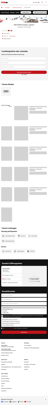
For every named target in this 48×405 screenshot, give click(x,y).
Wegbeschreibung (6, 38)
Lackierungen (24, 312)
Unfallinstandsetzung (24, 314)
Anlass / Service (24, 308)
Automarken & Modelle (6, 362)
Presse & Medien (5, 378)
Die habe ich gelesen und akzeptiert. (15, 328)
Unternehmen (4, 376)
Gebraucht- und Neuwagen (12, 346)
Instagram (14, 401)
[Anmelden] (36, 2)
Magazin (3, 364)
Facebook (6, 401)
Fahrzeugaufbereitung (24, 309)
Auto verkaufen (27, 345)
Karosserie (24, 311)
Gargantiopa (35, 21)
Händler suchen (5, 355)
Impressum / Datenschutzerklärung (10, 282)
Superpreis (3, 369)
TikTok (21, 401)
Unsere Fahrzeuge (5, 12)
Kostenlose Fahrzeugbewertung (31, 347)
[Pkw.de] (1, 7)
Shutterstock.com (42, 21)
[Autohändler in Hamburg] (17, 7)
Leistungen (12, 12)
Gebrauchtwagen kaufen (7, 352)
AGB (2, 386)
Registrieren (27, 367)
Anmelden (26, 362)
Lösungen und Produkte (29, 364)
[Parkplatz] (42, 2)
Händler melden (6, 278)
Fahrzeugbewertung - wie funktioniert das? (11, 367)
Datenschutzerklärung (9, 328)
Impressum (3, 390)
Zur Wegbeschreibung (7, 275)
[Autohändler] (7, 7)
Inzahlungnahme (26, 12)
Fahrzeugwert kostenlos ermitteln (24, 72)
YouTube (29, 401)
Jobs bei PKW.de (5, 381)
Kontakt (17, 12)
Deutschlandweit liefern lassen (12, 350)
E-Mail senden (6, 33)
